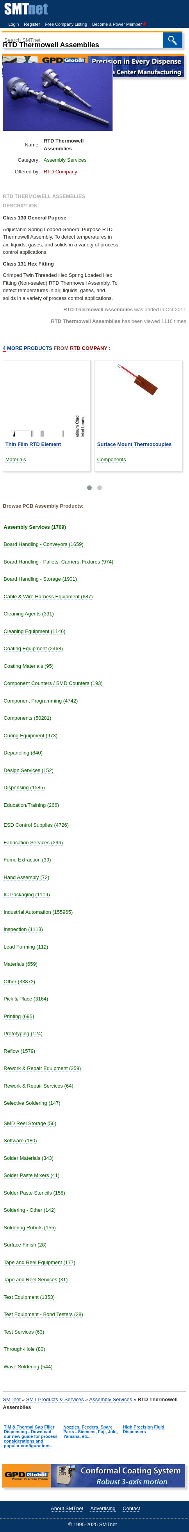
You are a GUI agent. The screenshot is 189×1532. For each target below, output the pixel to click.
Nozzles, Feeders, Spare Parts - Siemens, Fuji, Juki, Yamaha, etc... (90, 1432)
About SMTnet (67, 1508)
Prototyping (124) (23, 1033)
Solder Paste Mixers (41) (31, 1175)
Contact (131, 1508)
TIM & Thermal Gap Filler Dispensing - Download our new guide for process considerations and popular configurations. (31, 1436)
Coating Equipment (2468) (33, 648)
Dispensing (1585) (24, 787)
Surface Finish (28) (25, 1245)
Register (32, 24)
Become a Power (119, 24)
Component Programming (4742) (41, 701)
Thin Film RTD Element (33, 444)
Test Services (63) (24, 1332)
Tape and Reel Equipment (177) (39, 1262)
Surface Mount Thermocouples (134, 444)
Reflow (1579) (19, 1051)
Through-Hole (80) (24, 1349)
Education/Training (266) (31, 805)
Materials (15, 459)
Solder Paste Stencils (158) (34, 1193)
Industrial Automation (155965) (38, 912)
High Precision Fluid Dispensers (143, 1429)
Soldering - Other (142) (29, 1210)
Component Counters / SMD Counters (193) (53, 683)
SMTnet (12, 1399)
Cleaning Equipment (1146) (34, 631)
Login (13, 24)
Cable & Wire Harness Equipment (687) (48, 596)
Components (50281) (27, 718)
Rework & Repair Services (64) (38, 1086)
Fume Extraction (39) (27, 860)
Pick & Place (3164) (26, 999)
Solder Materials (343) (28, 1158)
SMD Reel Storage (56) (30, 1123)
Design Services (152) (28, 770)
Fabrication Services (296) (33, 842)
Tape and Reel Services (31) (36, 1279)
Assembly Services (65, 160)
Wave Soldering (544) (28, 1367)
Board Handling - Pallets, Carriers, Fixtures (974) (58, 562)
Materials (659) (20, 964)
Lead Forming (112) (26, 947)
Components (111, 459)
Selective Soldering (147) (32, 1103)
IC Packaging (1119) (27, 894)
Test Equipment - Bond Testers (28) (43, 1314)
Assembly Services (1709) (35, 527)
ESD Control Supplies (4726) (36, 825)
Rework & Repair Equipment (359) (42, 1068)
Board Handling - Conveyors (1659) (44, 544)
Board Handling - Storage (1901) (40, 579)
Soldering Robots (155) (30, 1228)
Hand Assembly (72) (26, 877)
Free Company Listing (66, 24)
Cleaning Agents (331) (29, 614)
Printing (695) (19, 1016)
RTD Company (60, 172)
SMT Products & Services (55, 1399)
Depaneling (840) (23, 753)
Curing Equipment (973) (30, 735)
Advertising (102, 1508)
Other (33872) (19, 981)
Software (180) (20, 1140)
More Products (27, 348)
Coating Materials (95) (28, 666)
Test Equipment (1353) (29, 1297)
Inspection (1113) (23, 929)
